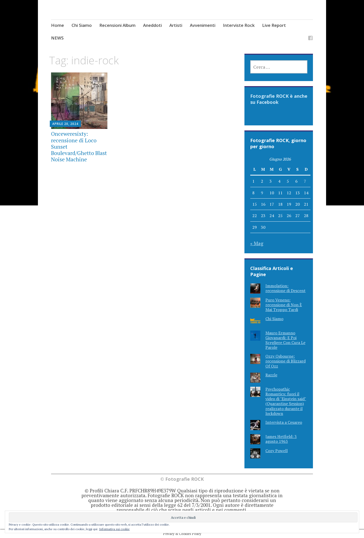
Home (57, 25)
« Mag (256, 243)
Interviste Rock (239, 25)
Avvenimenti (202, 25)
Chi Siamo (82, 25)
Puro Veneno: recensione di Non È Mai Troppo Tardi (283, 304)
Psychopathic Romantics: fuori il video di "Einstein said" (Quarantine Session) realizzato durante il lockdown (285, 401)
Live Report (274, 25)
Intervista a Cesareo (283, 422)
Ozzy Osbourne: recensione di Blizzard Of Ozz (285, 361)
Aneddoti (152, 25)
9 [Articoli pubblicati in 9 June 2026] (262, 193)
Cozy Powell (276, 450)
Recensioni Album (117, 25)
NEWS (57, 38)
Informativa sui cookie (114, 529)
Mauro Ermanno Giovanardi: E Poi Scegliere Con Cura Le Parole (285, 340)
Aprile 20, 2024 (65, 124)
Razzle (271, 375)
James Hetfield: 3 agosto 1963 (281, 439)
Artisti (175, 25)
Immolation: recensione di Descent (285, 288)
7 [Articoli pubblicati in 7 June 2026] (305, 181)
